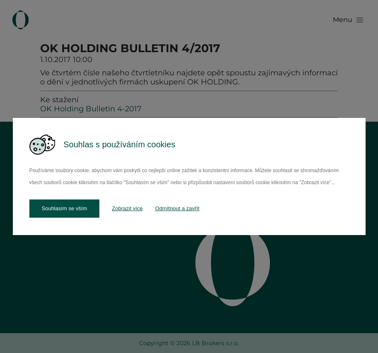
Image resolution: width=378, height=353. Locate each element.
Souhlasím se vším (64, 208)
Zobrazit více (127, 208)
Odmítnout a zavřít (177, 208)
